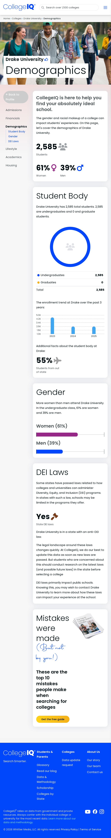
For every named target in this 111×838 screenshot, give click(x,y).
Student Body (16, 131)
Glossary (43, 765)
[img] (19, 9)
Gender (13, 136)
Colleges (16, 18)
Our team (94, 766)
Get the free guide (52, 719)
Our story (93, 760)
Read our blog (47, 771)
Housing (11, 165)
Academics (14, 157)
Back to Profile (12, 97)
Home (6, 18)
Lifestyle (11, 149)
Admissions (14, 110)
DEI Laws (13, 141)
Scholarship (45, 788)
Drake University (32, 18)
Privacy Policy (69, 829)
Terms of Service (90, 829)
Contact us (95, 772)
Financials (13, 118)
